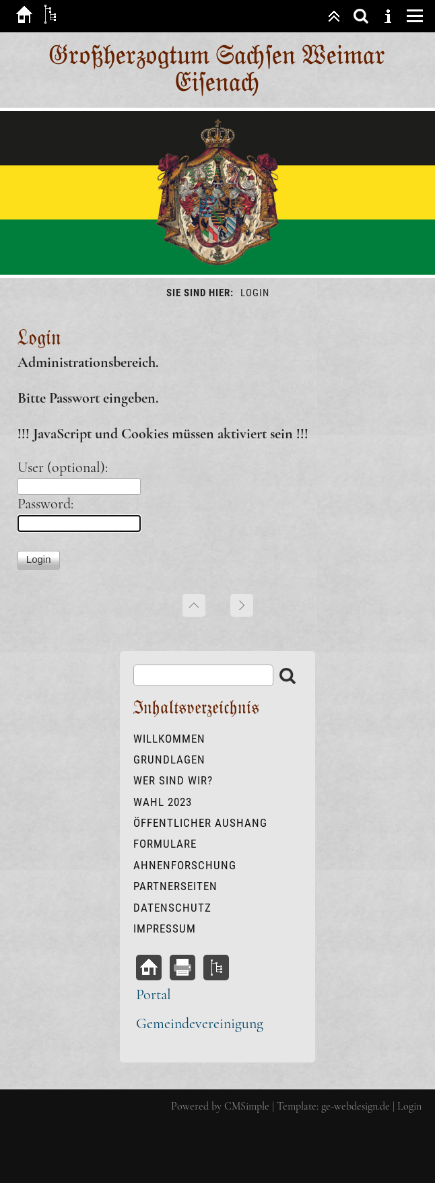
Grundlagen (169, 759)
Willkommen (169, 738)
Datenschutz (172, 907)
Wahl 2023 (162, 802)
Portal (153, 994)
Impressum (164, 928)
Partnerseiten (175, 886)
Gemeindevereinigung (199, 1023)
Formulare (165, 843)
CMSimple (246, 1106)
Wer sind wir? (173, 780)
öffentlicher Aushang (200, 823)
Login (409, 1106)
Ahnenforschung (184, 865)
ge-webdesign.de (355, 1106)
